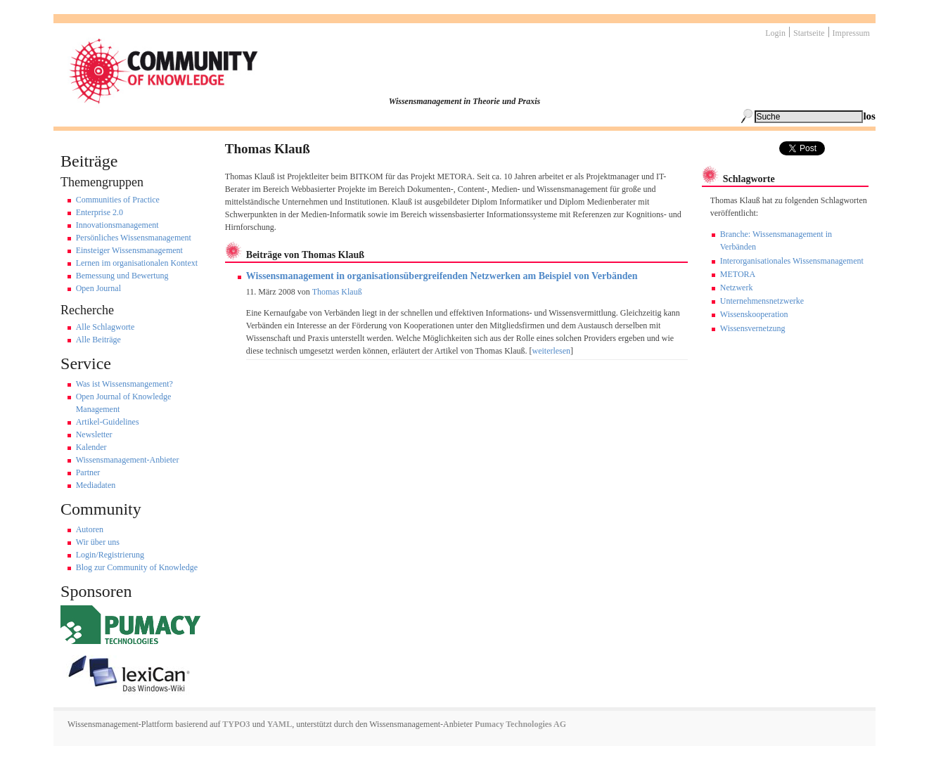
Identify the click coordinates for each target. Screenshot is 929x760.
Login (775, 33)
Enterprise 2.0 (99, 212)
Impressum (851, 33)
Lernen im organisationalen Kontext (137, 263)
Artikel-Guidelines (107, 422)
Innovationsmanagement (117, 225)
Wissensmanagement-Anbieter (127, 460)
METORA (737, 274)
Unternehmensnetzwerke (762, 301)
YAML (280, 724)
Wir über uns (98, 542)
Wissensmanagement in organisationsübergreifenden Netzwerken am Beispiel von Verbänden (442, 276)
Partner (88, 472)
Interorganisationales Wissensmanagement (792, 261)
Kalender (91, 447)
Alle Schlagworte (105, 327)
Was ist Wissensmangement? (124, 384)
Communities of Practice (118, 200)
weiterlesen (551, 351)
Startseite (809, 33)
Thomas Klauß (337, 292)
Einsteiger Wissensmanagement (129, 250)
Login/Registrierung (110, 555)
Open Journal (98, 288)
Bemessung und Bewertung (122, 276)
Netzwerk (736, 287)
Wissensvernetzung (753, 328)
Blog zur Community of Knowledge (137, 567)
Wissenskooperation (754, 314)
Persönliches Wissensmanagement (133, 238)
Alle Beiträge (98, 339)
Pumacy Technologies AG (520, 724)
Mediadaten (96, 485)
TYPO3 (235, 724)
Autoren (89, 529)
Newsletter (94, 434)
